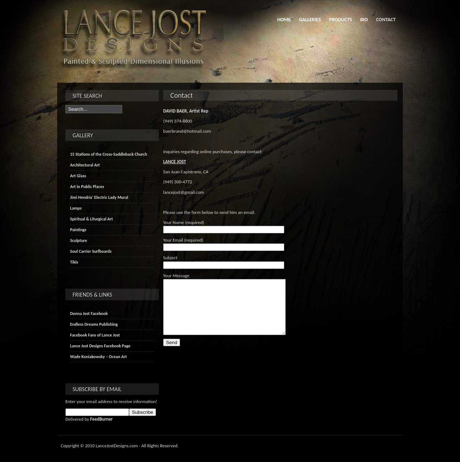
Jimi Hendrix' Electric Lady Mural (99, 197)
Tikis (74, 262)
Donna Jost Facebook (89, 313)
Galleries (310, 20)
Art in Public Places (87, 186)
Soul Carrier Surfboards (90, 251)
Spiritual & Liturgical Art (91, 218)
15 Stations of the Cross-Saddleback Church (108, 154)
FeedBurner (101, 419)
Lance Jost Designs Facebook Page (100, 345)
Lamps (76, 208)
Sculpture (78, 240)
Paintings (78, 229)
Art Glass (78, 175)
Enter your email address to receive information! (111, 401)
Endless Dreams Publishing (94, 324)
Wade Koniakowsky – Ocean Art (98, 356)
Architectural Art (85, 165)
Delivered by (89, 419)
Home (283, 20)
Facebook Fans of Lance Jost (95, 335)
